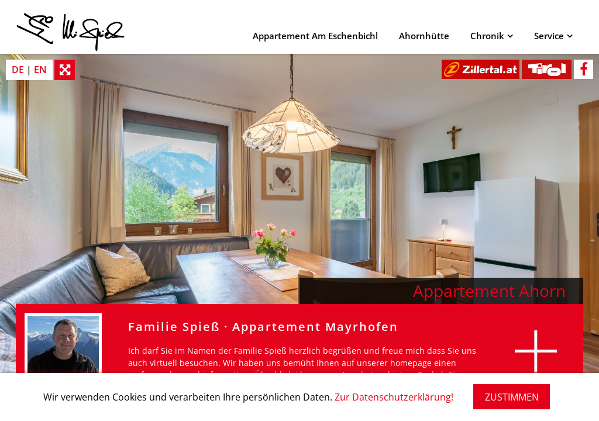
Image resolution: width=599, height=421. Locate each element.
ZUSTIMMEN (512, 397)
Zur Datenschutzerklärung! (394, 397)
